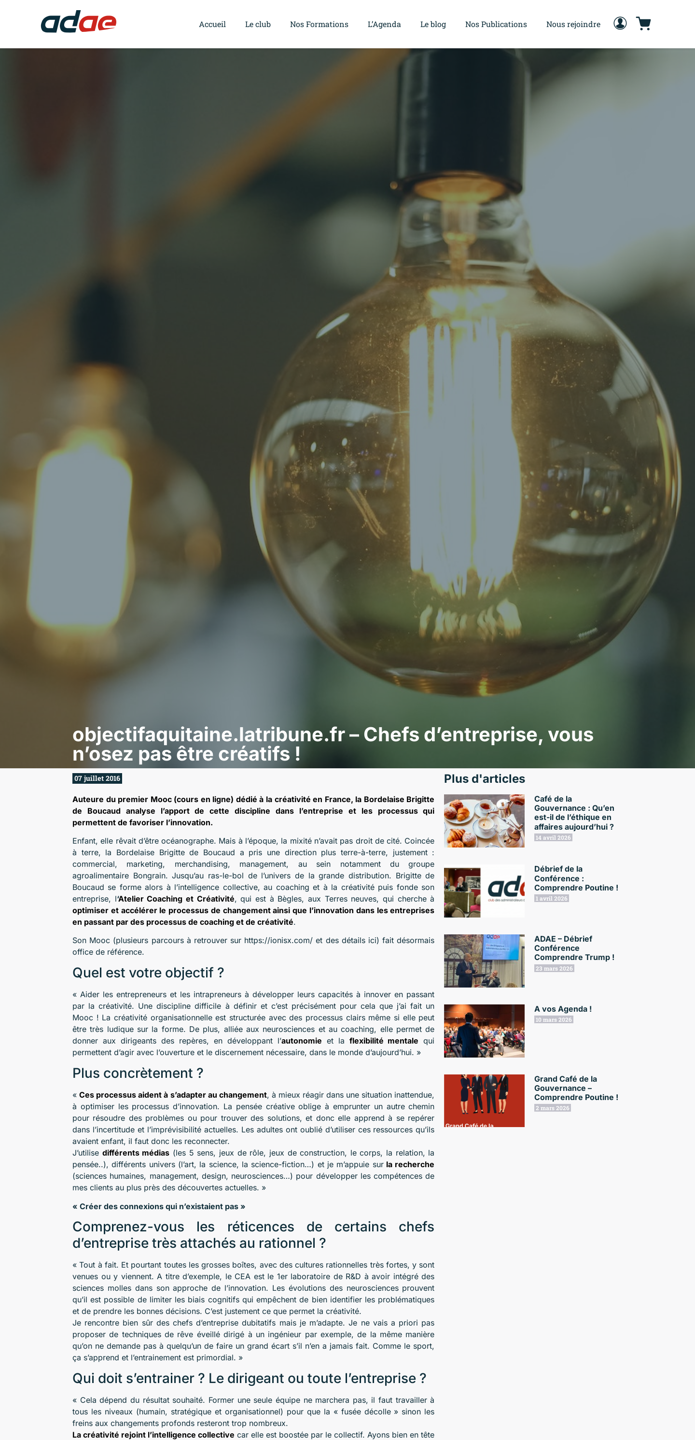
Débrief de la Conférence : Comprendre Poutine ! (576, 878)
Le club (258, 24)
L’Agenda (384, 24)
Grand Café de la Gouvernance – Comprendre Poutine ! (576, 1088)
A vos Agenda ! (563, 1009)
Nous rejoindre (573, 24)
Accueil (212, 24)
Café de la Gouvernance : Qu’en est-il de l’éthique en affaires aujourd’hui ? (574, 813)
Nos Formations (319, 24)
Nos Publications (496, 24)
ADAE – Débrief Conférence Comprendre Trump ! (574, 948)
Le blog (433, 24)
